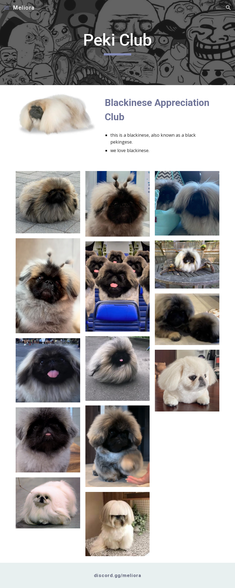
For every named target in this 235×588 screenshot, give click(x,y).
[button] (6, 7)
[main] (117, 42)
